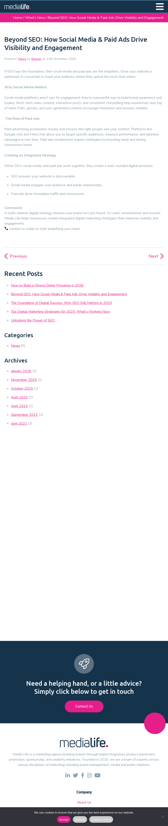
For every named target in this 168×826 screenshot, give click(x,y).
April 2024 (19, 406)
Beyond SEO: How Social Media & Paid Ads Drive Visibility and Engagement (69, 294)
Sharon (36, 59)
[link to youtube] (97, 775)
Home (17, 17)
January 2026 (21, 371)
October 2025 (22, 388)
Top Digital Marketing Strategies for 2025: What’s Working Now (60, 311)
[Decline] (162, 816)
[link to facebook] (82, 775)
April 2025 (19, 397)
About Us (84, 802)
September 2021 (24, 414)
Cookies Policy (101, 819)
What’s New (35, 17)
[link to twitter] (75, 775)
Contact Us (84, 706)
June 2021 (19, 423)
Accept (63, 819)
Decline (80, 819)
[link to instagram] (89, 775)
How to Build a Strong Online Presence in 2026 (47, 285)
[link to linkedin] (67, 775)
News (22, 59)
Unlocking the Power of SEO (33, 320)
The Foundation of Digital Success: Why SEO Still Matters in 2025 (61, 302)
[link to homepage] (17, 6)
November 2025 (24, 379)
